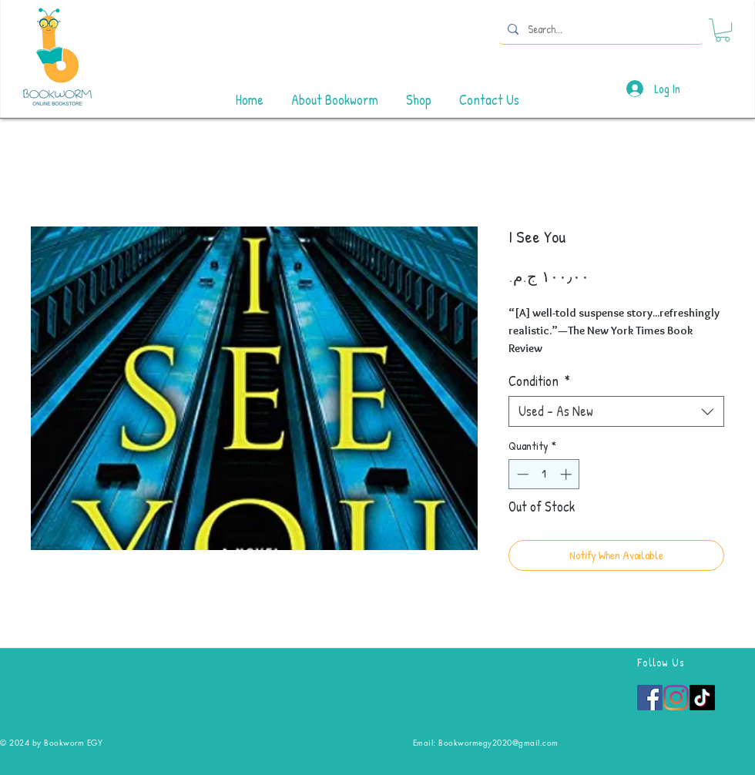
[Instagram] (676, 697)
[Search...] (599, 29)
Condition (539, 381)
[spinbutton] (544, 474)
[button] (723, 30)
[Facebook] (650, 697)
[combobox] (616, 411)
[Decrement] (521, 474)
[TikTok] (702, 697)
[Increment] (567, 474)
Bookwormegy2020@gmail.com (498, 742)
